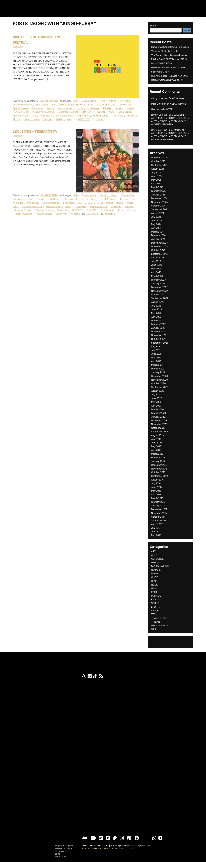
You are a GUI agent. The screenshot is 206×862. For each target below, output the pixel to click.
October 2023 (158, 250)
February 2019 (158, 457)
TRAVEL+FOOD (159, 618)
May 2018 (156, 490)
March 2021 (157, 364)
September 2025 (159, 165)
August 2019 (157, 435)
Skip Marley (83, 115)
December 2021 (159, 331)
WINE (154, 629)
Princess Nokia (53, 206)
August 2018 (157, 479)
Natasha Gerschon (32, 206)
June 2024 (156, 220)
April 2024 (156, 228)
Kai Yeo (107, 108)
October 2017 (158, 516)
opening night (125, 111)
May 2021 (156, 357)
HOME (154, 584)
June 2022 (156, 309)
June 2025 (156, 176)
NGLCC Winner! (178, 103)
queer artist (80, 206)
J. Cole (79, 108)
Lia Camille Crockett (68, 111)
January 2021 (158, 372)
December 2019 (159, 420)
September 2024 (159, 209)
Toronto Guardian (23, 213)
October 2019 (158, 427)
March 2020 (157, 409)
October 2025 (158, 161)
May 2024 (156, 224)
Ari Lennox (125, 100)
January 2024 (158, 239)
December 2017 (159, 509)
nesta (111, 111)
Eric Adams (37, 108)
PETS (154, 592)
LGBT (81, 202)
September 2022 (159, 298)
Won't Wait (61, 213)
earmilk (40, 199)
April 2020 (156, 405)
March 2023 (157, 276)
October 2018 (158, 472)
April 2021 (156, 361)
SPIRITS (155, 603)
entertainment (70, 199)
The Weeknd (107, 210)
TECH (154, 614)
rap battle (116, 206)
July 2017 (156, 527)
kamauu (119, 108)
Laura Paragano (51, 202)
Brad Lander (42, 104)
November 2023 (159, 246)
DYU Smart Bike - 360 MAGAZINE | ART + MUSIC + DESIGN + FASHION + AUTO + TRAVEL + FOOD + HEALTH (170, 133)
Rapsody (129, 206)
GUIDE (154, 577)
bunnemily (110, 213)
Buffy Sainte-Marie (106, 104)
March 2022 (157, 320)
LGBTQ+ (92, 202)
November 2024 (159, 202)
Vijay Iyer (47, 119)
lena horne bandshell (43, 111)
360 (76, 100)
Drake (30, 199)
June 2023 (156, 264)
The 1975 (92, 210)
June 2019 (156, 442)
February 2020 (158, 413)
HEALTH (155, 581)
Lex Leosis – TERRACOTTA (35, 131)
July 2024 (156, 216)
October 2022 (158, 294)
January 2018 (158, 505)
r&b (34, 115)
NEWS (154, 588)
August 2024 (157, 213)
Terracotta (62, 210)
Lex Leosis (68, 202)
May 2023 (156, 268)
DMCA (98, 848)
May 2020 (156, 402)
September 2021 (159, 342)
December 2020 (159, 376)
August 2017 (157, 524)
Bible (93, 848)
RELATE (155, 599)
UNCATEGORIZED (49, 100)
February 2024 (158, 235)
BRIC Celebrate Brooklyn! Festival (76, 104)
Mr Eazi (101, 111)
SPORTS (155, 606)
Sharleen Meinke (44, 210)
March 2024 (157, 231)
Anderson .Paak (108, 195)
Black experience (23, 104)
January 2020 (158, 416)
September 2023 (159, 253)
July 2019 (156, 439)
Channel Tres (127, 195)
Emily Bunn (53, 199)
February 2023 (158, 279)
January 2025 (158, 194)
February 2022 (158, 324)
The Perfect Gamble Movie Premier (169, 55)
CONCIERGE (157, 558)
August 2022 (157, 301)
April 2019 (156, 450)
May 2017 (156, 535)
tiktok (120, 210)
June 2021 (156, 353)
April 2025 (156, 183)
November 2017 (159, 513)
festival (50, 108)
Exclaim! (91, 199)
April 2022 (156, 316)
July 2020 (156, 394)
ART (153, 551)
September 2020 (159, 387)
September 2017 (159, 520)
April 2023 (156, 272)
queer (68, 206)
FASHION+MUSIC (160, 566)
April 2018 (156, 494)
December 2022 (159, 287)
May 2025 (156, 179)
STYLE (154, 610)
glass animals (65, 108)
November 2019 (159, 424)
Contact (130, 848)
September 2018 (159, 476)
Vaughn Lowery (31, 119)
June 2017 (156, 531)
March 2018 (157, 498)
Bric (54, 104)
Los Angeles (107, 202)
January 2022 (158, 327)
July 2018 (156, 483)
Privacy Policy (120, 848)
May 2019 (156, 446)
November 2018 (159, 468)
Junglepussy (93, 108)
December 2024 (159, 198)
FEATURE (156, 569)
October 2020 (158, 383)
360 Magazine (89, 100)
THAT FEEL (77, 210)
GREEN (154, 573)
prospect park (21, 115)
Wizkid (59, 119)
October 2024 (158, 205)
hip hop (124, 199)
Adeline (112, 100)
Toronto (131, 210)
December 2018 (159, 464)
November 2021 (159, 335)
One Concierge (176, 98)
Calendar (86, 848)
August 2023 (157, 257)
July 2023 (156, 261)
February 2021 (158, 368)
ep (82, 199)
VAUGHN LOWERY (163, 124)
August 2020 (157, 390)
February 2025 (158, 190)
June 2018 (156, 487)
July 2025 (156, 172)
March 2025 (157, 187)
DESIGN (155, 562)
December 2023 (159, 242)
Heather (155, 109)
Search (153, 25)
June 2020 (156, 398)
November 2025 (159, 157)
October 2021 (158, 339)
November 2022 (159, 290)
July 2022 (156, 305)
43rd (102, 100)
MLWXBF (167, 109)
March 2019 (157, 453)
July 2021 (156, 350)
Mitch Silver (87, 111)
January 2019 (158, 461)
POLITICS (156, 595)
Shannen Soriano (23, 210)
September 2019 (159, 431)
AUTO (154, 555)
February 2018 (158, 501)
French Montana (108, 199)
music (120, 202)
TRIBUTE (155, 621)
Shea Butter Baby (64, 115)
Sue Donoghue (100, 115)
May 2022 (156, 313)
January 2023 (158, 283)
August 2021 (157, 346)
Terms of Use (108, 848)
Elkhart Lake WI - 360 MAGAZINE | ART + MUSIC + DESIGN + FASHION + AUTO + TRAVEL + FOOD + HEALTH (170, 118)
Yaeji (69, 119)
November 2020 (159, 379)
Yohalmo (75, 213)
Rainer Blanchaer (98, 206)
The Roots (117, 115)
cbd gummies (158, 98)
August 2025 (157, 168)
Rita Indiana (46, 115)
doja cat (18, 199)
